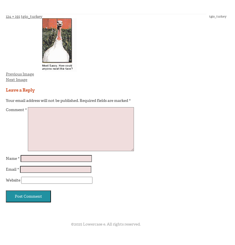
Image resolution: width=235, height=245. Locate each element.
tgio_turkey (31, 16)
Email (12, 169)
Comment (16, 109)
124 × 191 (13, 16)
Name (13, 158)
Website (13, 180)
